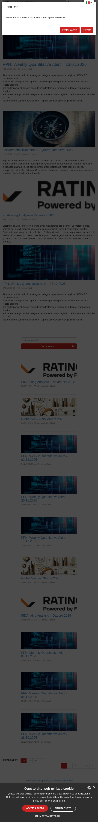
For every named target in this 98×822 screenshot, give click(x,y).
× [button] (94, 787)
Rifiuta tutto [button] (63, 808)
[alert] (49, 802)
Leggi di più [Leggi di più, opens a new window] (59, 800)
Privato (87, 30)
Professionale (69, 30)
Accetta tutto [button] (35, 808)
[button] (49, 816)
